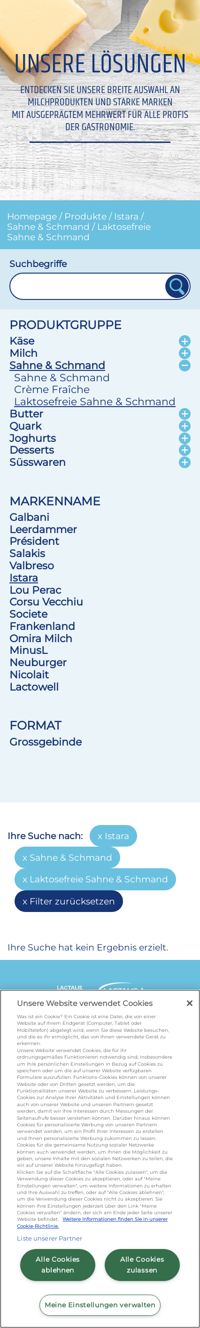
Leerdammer (43, 529)
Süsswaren (37, 462)
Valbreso (31, 565)
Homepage (32, 216)
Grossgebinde (45, 741)
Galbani (29, 517)
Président (34, 541)
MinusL (28, 650)
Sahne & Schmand (48, 226)
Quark (25, 425)
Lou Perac (35, 590)
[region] (100, 1159)
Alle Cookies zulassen (142, 1264)
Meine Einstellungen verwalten (100, 1305)
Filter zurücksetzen (72, 901)
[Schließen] (189, 1003)
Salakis (27, 553)
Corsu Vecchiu (46, 601)
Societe (28, 614)
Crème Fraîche (52, 389)
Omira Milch (40, 638)
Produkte (85, 216)
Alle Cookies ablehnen (58, 1264)
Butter (26, 413)
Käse (21, 340)
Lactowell (34, 686)
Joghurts (32, 438)
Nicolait (29, 674)
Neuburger (38, 662)
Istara (126, 216)
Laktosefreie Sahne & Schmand (79, 232)
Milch (23, 353)
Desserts (31, 449)
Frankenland (42, 626)
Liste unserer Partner (49, 1238)
